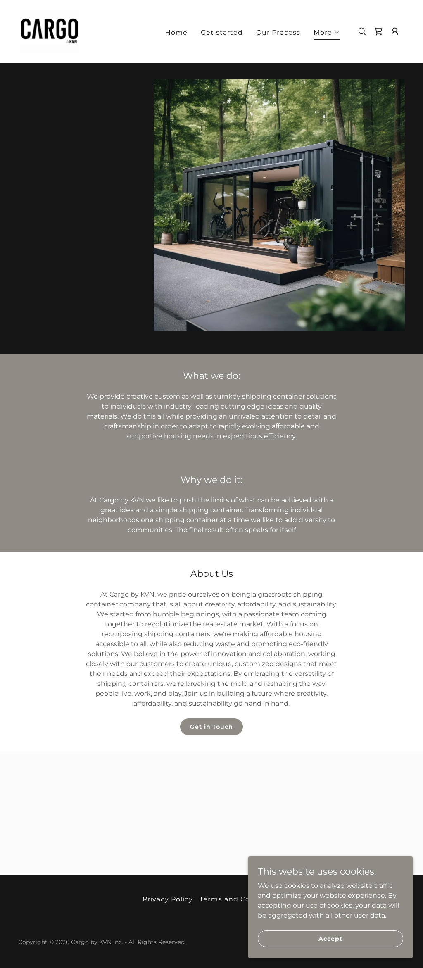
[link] (49, 31)
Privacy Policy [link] (168, 899)
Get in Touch (211, 726)
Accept (330, 938)
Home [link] (176, 32)
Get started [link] (222, 32)
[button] (327, 34)
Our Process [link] (278, 32)
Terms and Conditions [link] (240, 899)
